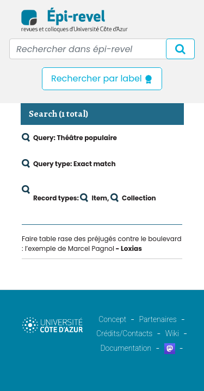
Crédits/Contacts (124, 333)
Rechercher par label (102, 78)
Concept (112, 319)
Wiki (172, 333)
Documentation (125, 348)
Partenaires (158, 319)
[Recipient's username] (102, 49)
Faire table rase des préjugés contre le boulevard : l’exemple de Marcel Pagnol (102, 243)
